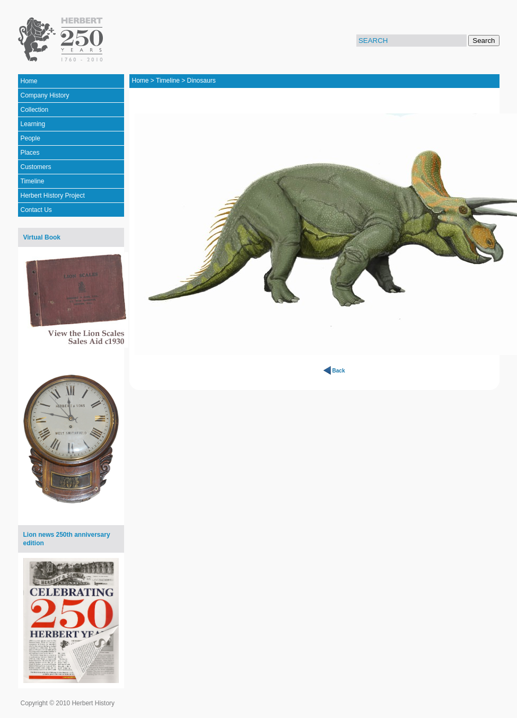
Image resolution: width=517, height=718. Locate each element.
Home (29, 81)
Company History (45, 95)
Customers (36, 167)
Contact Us (36, 210)
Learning (33, 124)
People (30, 138)
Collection (35, 109)
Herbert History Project (53, 195)
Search (483, 41)
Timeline (33, 181)
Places (30, 152)
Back (338, 371)
